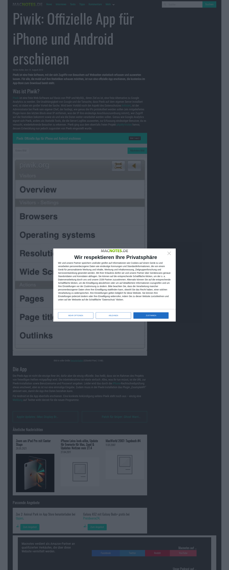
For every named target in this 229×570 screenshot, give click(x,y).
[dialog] (114, 285)
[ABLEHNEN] (170, 254)
